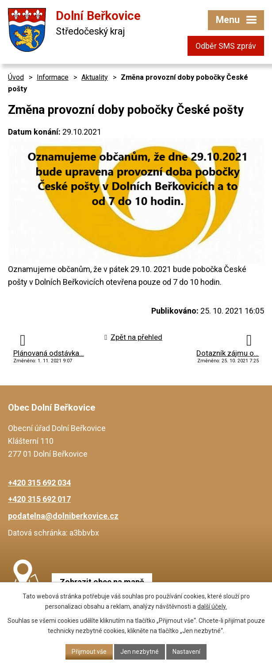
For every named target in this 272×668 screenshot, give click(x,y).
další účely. (212, 606)
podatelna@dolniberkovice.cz (63, 515)
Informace (53, 77)
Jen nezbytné (139, 651)
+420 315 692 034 (39, 482)
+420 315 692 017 (39, 499)
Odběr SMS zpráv (225, 45)
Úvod (16, 77)
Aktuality (94, 77)
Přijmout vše (89, 651)
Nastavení (186, 651)
